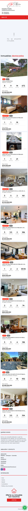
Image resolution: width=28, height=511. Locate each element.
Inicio (2, 478)
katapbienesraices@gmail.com (8, 10)
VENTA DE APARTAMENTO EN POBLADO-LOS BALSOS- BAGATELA (14, 227)
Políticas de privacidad (7, 486)
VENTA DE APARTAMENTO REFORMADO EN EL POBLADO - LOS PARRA (14, 410)
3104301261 (6, 12)
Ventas (3, 480)
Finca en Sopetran (7, 81)
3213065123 (6, 13)
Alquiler (3, 482)
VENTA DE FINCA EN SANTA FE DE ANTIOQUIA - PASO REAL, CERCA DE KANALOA (14, 374)
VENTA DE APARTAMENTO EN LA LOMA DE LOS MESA (14, 191)
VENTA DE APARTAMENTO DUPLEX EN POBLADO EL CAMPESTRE (14, 337)
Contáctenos (4, 484)
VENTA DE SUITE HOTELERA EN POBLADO (12, 117)
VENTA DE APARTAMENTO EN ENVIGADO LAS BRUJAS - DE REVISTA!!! (14, 301)
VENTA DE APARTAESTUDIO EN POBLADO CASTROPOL (14, 264)
